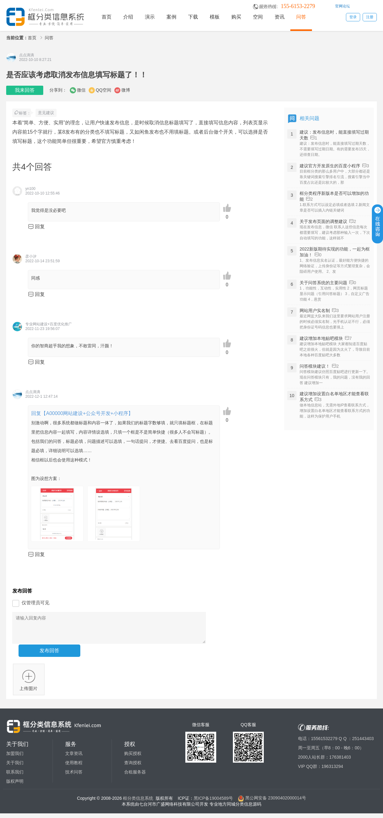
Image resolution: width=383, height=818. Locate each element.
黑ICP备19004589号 (213, 802)
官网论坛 (342, 6)
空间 (258, 16)
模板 (215, 16)
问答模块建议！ (315, 366)
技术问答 (73, 776)
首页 (107, 16)
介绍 (128, 16)
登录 (353, 17)
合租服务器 (135, 776)
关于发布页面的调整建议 (323, 221)
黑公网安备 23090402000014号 (272, 802)
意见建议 (46, 112)
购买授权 (132, 758)
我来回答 (25, 90)
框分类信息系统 (138, 802)
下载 (193, 16)
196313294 (332, 771)
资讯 (279, 16)
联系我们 (14, 776)
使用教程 (73, 767)
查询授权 (132, 767)
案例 (171, 16)
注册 (369, 17)
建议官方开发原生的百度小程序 (330, 165)
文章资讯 (73, 758)
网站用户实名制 (315, 310)
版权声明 (14, 785)
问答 (301, 16)
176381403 (340, 761)
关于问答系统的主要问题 (323, 282)
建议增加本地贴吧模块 (321, 338)
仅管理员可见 (35, 602)
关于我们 (14, 767)
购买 (236, 16)
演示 (150, 16)
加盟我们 (14, 758)
